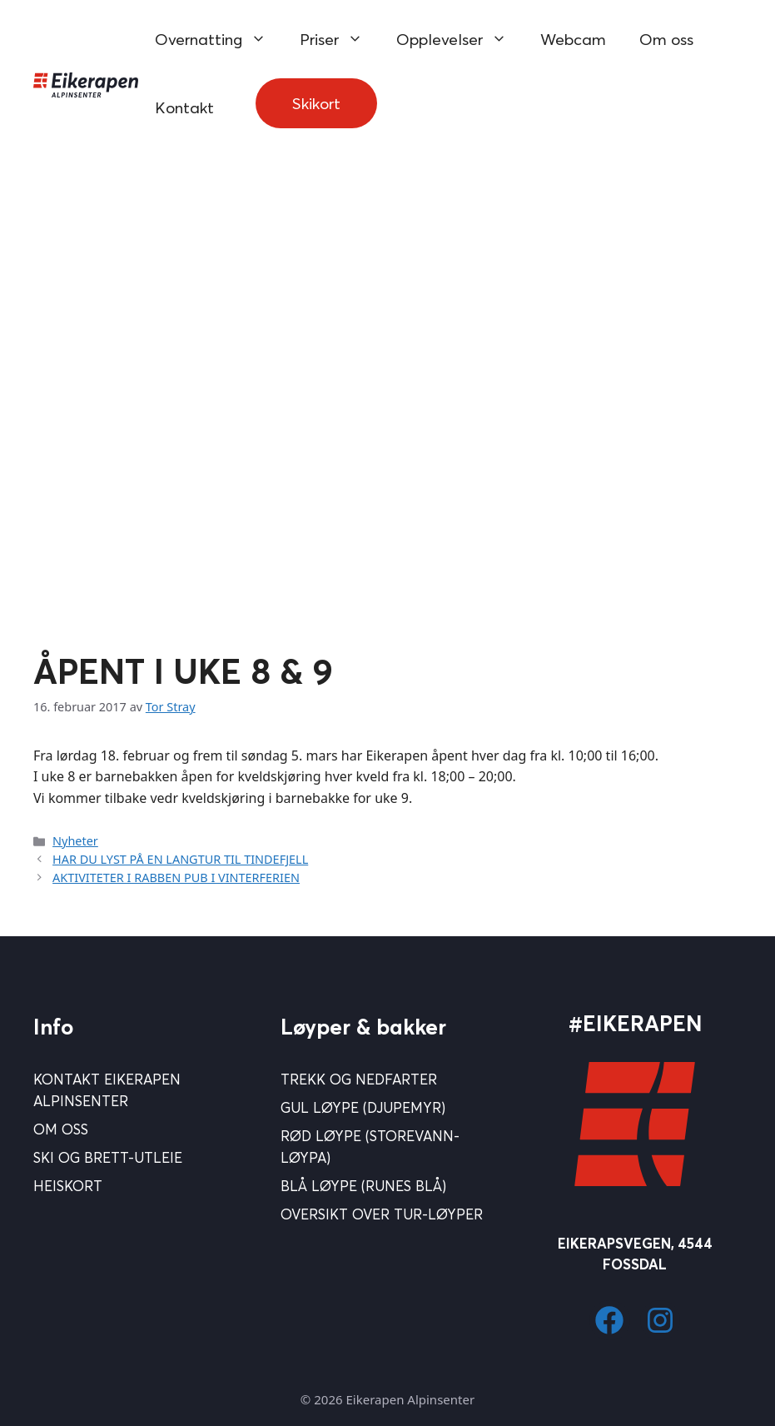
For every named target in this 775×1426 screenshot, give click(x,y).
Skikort (316, 103)
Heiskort (67, 1185)
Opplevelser (460, 39)
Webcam (573, 39)
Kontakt (184, 107)
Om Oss (60, 1129)
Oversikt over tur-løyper (382, 1214)
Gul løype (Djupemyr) (363, 1107)
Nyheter (75, 841)
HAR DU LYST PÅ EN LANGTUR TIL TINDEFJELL (180, 859)
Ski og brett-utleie (107, 1157)
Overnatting (219, 39)
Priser (340, 39)
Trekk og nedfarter (359, 1079)
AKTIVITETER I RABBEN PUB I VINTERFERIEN (176, 877)
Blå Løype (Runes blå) (363, 1185)
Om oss (666, 39)
